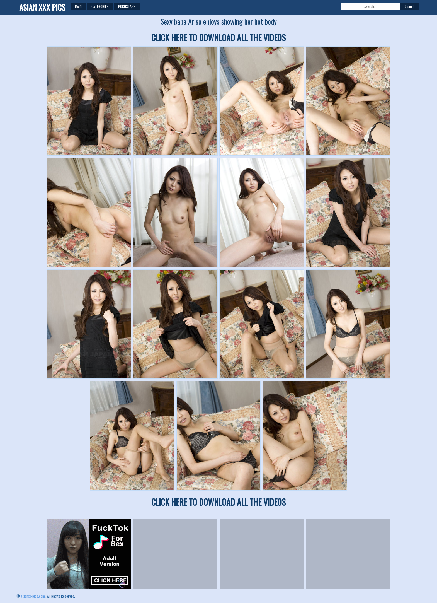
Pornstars (126, 6)
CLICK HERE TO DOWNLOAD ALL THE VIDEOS (218, 37)
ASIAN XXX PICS (42, 7)
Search (409, 6)
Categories (99, 6)
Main (78, 6)
